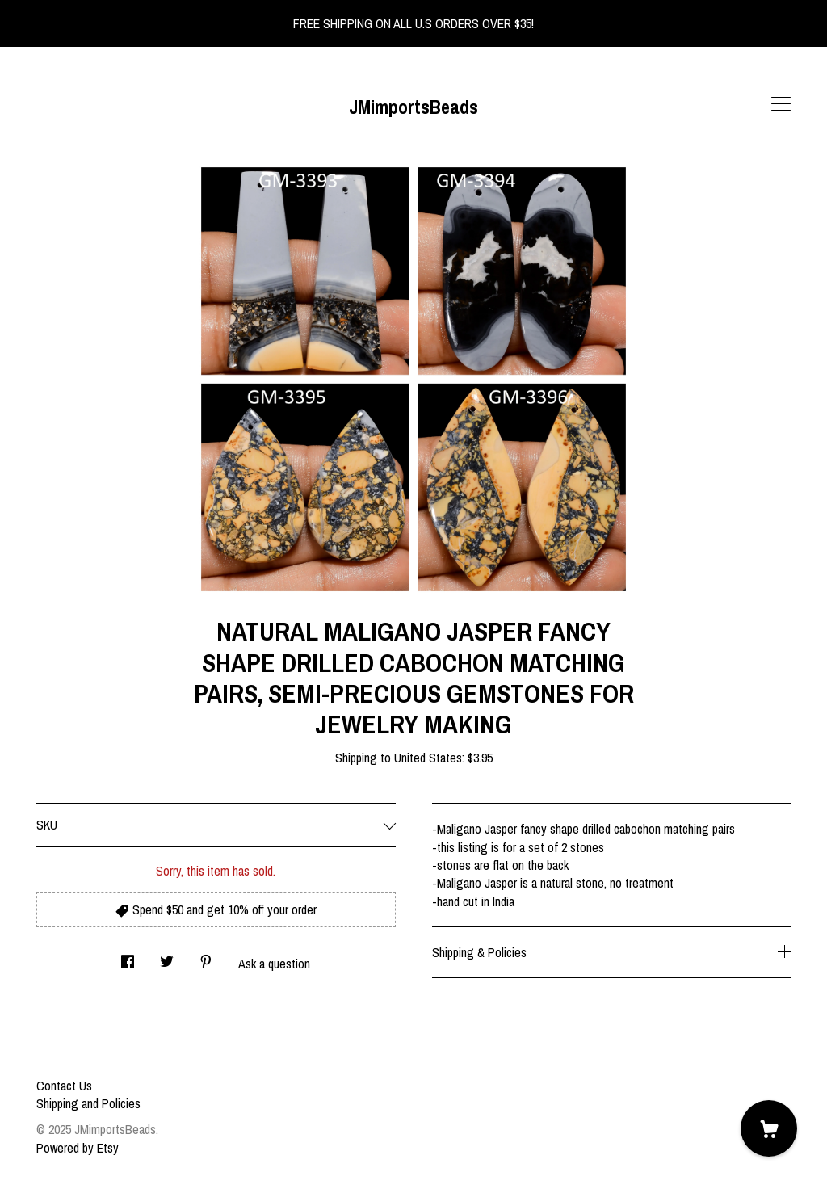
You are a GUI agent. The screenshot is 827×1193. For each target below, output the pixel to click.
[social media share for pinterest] (205, 956)
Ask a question (274, 963)
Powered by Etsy (77, 1148)
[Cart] (769, 1128)
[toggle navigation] (781, 104)
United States (428, 758)
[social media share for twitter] (167, 956)
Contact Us (64, 1085)
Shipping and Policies (88, 1103)
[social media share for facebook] (127, 956)
